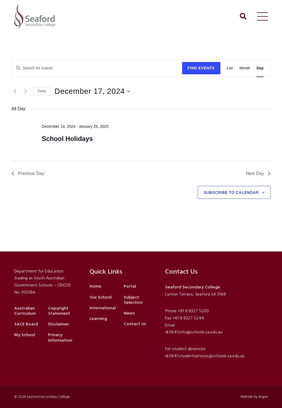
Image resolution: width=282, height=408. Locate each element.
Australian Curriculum (25, 311)
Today (41, 91)
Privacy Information (60, 337)
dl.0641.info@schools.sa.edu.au (193, 332)
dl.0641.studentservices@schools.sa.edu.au (204, 355)
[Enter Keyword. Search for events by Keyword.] (97, 68)
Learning (98, 318)
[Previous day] (14, 91)
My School (24, 334)
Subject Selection (133, 300)
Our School (101, 297)
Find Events (201, 68)
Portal (130, 286)
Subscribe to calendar (231, 192)
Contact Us (135, 323)
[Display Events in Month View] (244, 68)
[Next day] (25, 91)
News (129, 313)
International (103, 307)
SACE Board (26, 324)
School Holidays (67, 138)
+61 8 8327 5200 (193, 310)
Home (95, 286)
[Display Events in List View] (230, 68)
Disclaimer (58, 324)
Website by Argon (254, 397)
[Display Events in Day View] (260, 68)
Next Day (258, 173)
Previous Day (27, 173)
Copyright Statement (59, 311)
